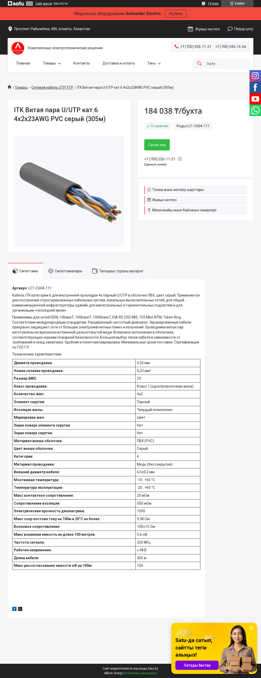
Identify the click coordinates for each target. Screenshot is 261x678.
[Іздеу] (199, 64)
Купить (175, 13)
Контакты (81, 63)
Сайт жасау (43, 3)
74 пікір (213, 3)
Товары (49, 63)
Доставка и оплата (118, 63)
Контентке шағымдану (140, 673)
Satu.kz (153, 668)
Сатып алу (157, 145)
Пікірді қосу (243, 29)
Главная (23, 63)
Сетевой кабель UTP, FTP (52, 87)
